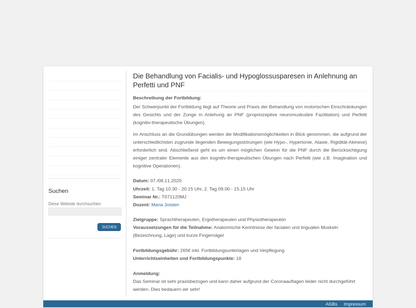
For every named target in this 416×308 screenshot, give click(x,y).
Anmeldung (62, 114)
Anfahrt (58, 151)
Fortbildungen (65, 85)
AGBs (331, 304)
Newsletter (61, 170)
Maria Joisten (165, 204)
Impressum (354, 304)
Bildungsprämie (67, 123)
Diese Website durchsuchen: (75, 203)
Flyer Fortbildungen (71, 95)
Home (56, 76)
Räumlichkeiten (67, 132)
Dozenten (60, 104)
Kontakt (58, 161)
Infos (55, 142)
